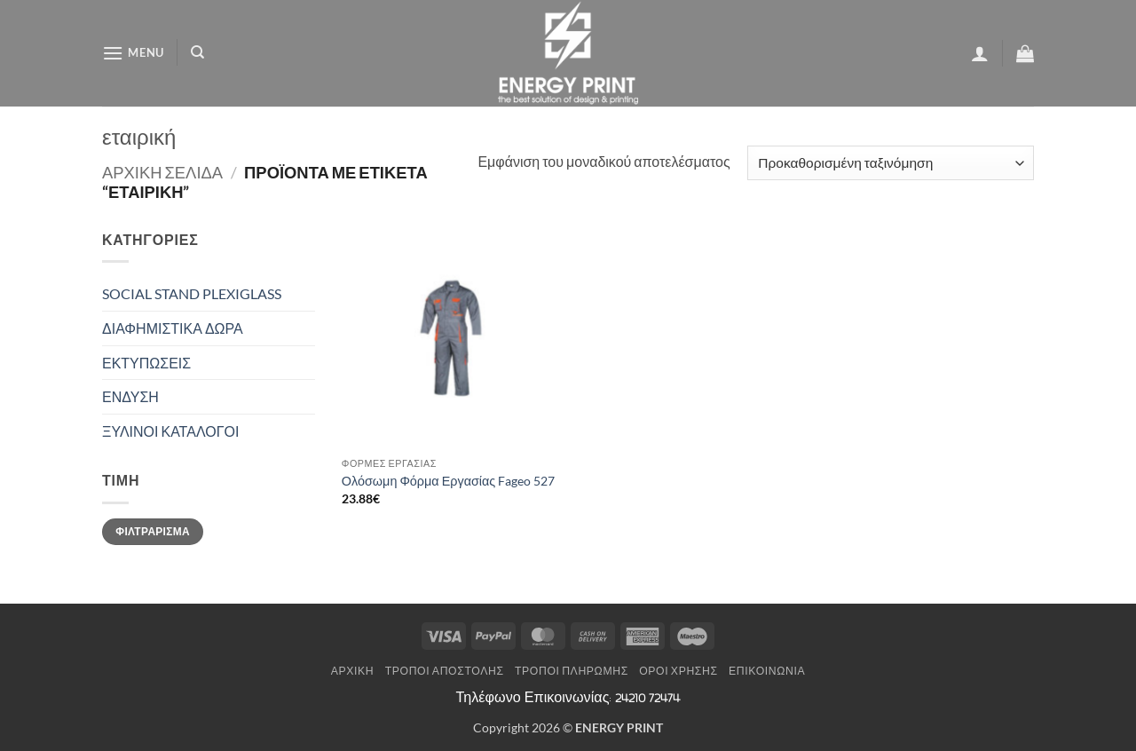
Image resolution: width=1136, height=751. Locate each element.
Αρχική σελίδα (162, 172)
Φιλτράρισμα (152, 531)
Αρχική (353, 670)
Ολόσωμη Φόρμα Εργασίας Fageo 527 (449, 480)
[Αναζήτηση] (197, 52)
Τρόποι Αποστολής (444, 670)
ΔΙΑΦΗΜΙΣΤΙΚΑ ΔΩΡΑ (172, 328)
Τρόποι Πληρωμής (571, 670)
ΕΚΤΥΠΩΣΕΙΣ (146, 362)
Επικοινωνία (767, 670)
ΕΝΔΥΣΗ (130, 396)
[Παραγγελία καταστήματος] (890, 163)
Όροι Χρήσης (678, 670)
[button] (133, 53)
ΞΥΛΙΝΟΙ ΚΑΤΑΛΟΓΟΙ (170, 431)
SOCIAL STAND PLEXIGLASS (191, 293)
